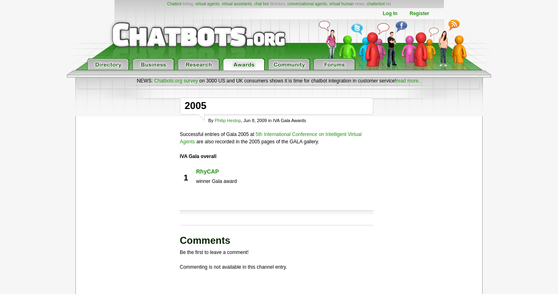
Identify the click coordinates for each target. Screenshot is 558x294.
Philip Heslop (228, 120)
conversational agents (307, 4)
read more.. (408, 81)
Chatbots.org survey (176, 81)
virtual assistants (237, 4)
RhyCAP (207, 171)
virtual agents (207, 4)
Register (419, 13)
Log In (390, 13)
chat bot (261, 4)
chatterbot (376, 4)
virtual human (341, 4)
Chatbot (174, 4)
